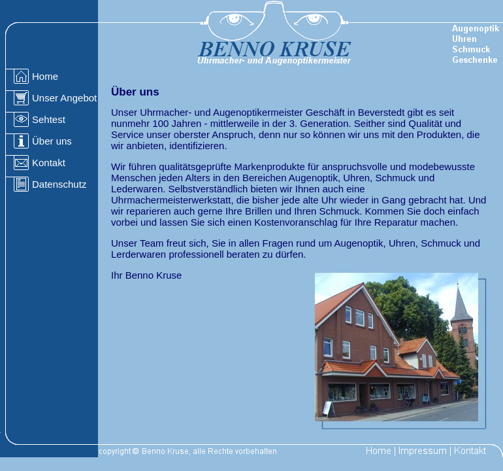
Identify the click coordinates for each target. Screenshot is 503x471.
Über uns (52, 141)
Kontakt (48, 162)
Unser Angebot (64, 97)
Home (45, 76)
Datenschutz (59, 184)
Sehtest (48, 119)
